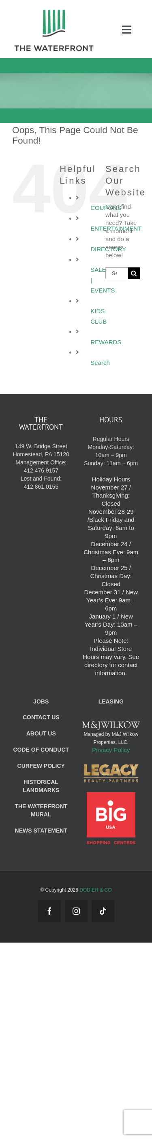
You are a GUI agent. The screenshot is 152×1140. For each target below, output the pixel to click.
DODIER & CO (95, 890)
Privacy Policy (111, 749)
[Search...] (116, 273)
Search (100, 362)
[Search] (134, 273)
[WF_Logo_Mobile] (54, 11)
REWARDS (105, 342)
